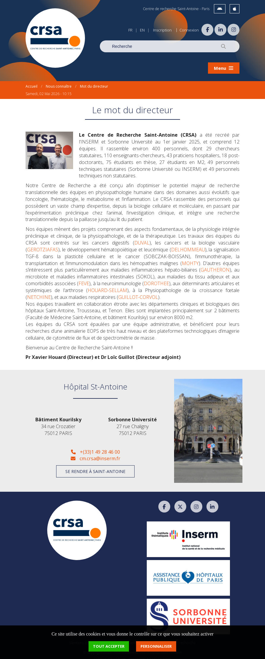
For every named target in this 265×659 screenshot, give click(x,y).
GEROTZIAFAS (42, 245)
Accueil (31, 81)
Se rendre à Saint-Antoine (95, 466)
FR (130, 30)
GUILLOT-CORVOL (138, 292)
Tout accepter (108, 646)
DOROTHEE (156, 278)
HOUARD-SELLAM (107, 285)
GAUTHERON (215, 265)
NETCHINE (39, 292)
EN (142, 30)
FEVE (83, 278)
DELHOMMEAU (188, 245)
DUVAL (141, 238)
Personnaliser (156, 646)
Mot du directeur (94, 81)
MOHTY (190, 258)
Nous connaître (59, 81)
